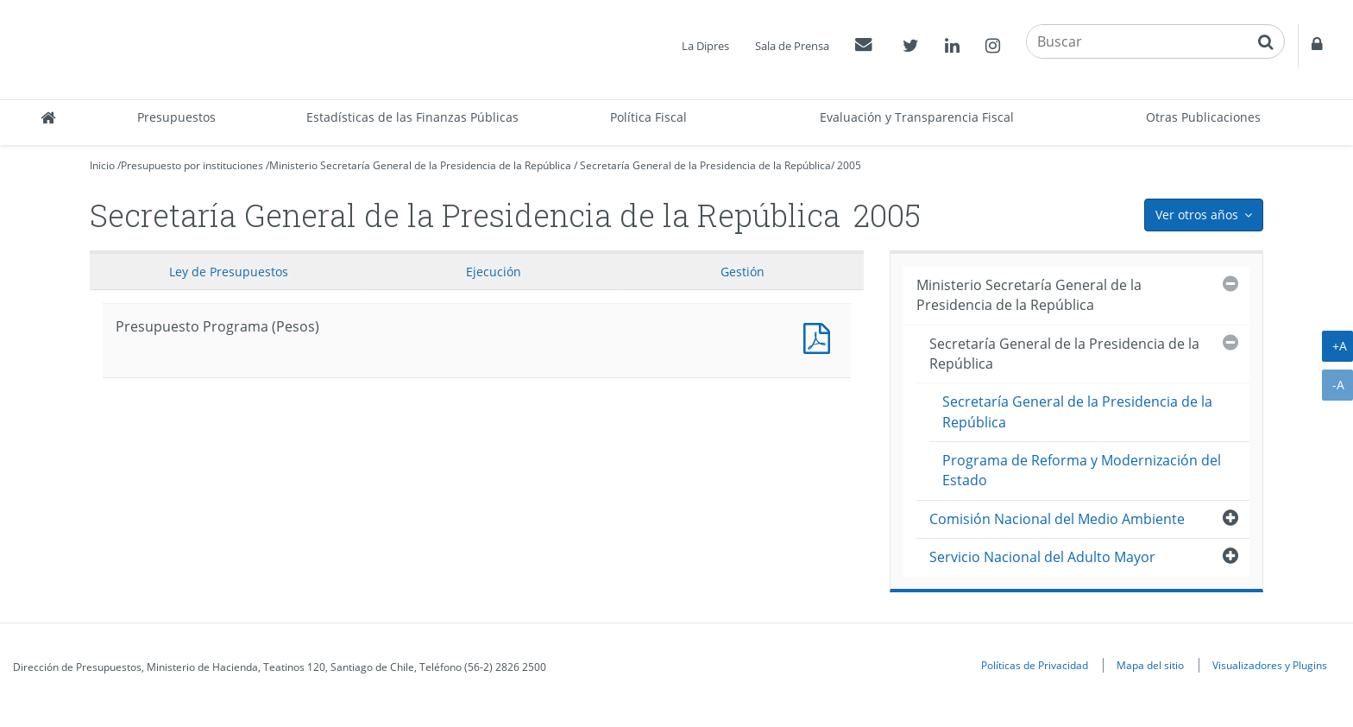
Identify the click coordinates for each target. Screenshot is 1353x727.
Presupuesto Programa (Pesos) (820, 336)
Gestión (743, 271)
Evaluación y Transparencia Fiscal (917, 117)
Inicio (102, 165)
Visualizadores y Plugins (1269, 665)
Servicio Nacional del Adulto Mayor (1042, 556)
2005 (849, 165)
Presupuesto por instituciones (192, 165)
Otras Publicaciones (1203, 117)
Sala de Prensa (792, 46)
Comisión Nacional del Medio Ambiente (1057, 518)
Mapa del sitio (1150, 665)
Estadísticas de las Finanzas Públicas (412, 117)
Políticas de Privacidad (1034, 665)
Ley (228, 271)
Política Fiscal (648, 117)
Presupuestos (176, 117)
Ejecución (493, 271)
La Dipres (705, 46)
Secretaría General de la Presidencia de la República (705, 165)
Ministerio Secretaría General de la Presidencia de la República (420, 165)
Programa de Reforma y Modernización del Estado (1081, 470)
